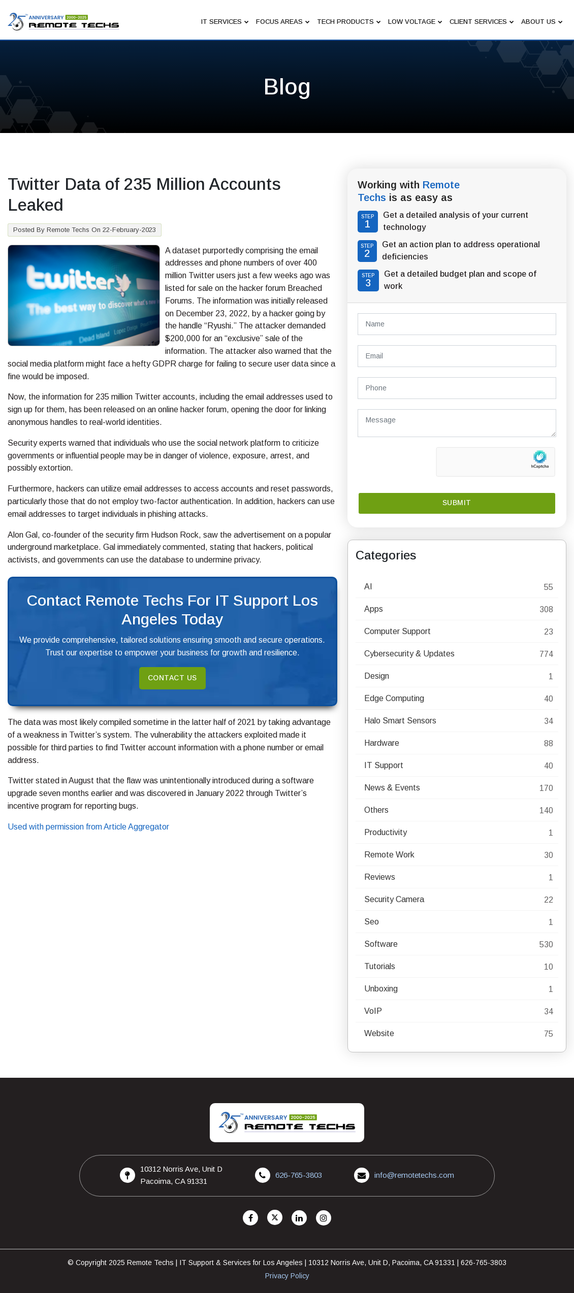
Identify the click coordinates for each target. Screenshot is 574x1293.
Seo (371, 921)
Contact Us (172, 678)
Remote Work (389, 854)
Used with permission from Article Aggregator (88, 826)
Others (376, 810)
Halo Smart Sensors (400, 720)
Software (381, 944)
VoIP (373, 1011)
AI (368, 586)
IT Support (383, 765)
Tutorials (379, 966)
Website (379, 1033)
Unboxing (381, 988)
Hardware (381, 743)
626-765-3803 (298, 1175)
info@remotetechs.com (414, 1175)
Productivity (385, 832)
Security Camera (394, 899)
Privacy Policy (287, 1276)
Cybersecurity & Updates (409, 653)
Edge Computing (394, 698)
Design (376, 676)
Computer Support (397, 631)
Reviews (379, 877)
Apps (373, 609)
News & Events (392, 787)
